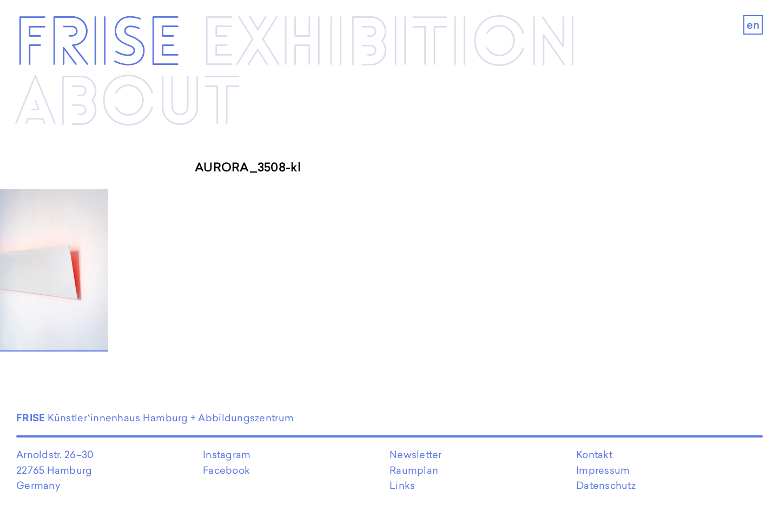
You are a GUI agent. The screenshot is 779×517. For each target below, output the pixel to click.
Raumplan (414, 470)
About (127, 104)
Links (402, 485)
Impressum (603, 470)
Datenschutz (606, 485)
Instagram (226, 454)
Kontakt (594, 454)
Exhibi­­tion (390, 45)
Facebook (226, 470)
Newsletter (416, 454)
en (753, 24)
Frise (98, 45)
